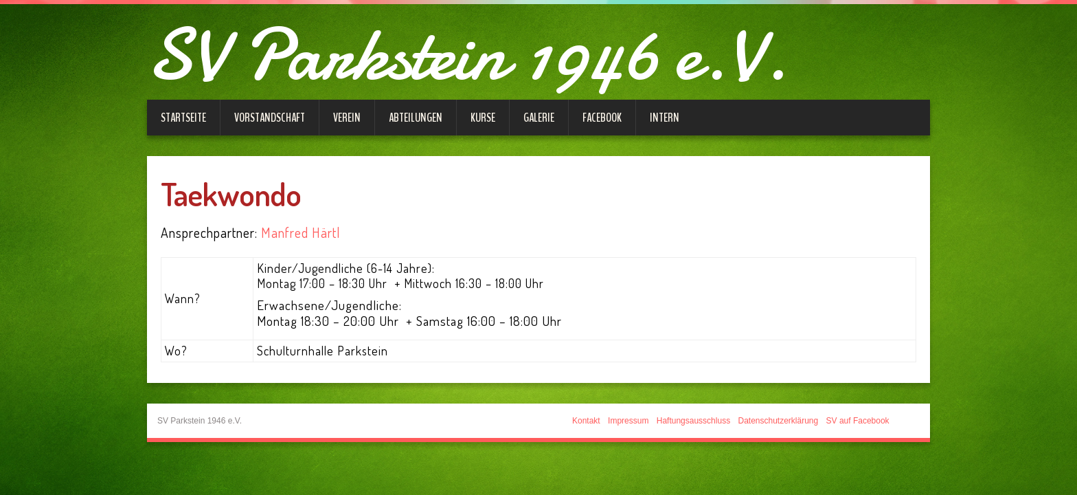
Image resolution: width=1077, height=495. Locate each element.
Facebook (602, 117)
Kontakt (586, 421)
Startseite (183, 117)
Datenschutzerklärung (778, 421)
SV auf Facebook (857, 421)
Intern (664, 117)
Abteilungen (415, 117)
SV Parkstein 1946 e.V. (467, 55)
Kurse (483, 117)
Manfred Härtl (301, 232)
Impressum (628, 421)
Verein (347, 117)
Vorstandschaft (269, 117)
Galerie (538, 117)
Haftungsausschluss (693, 421)
